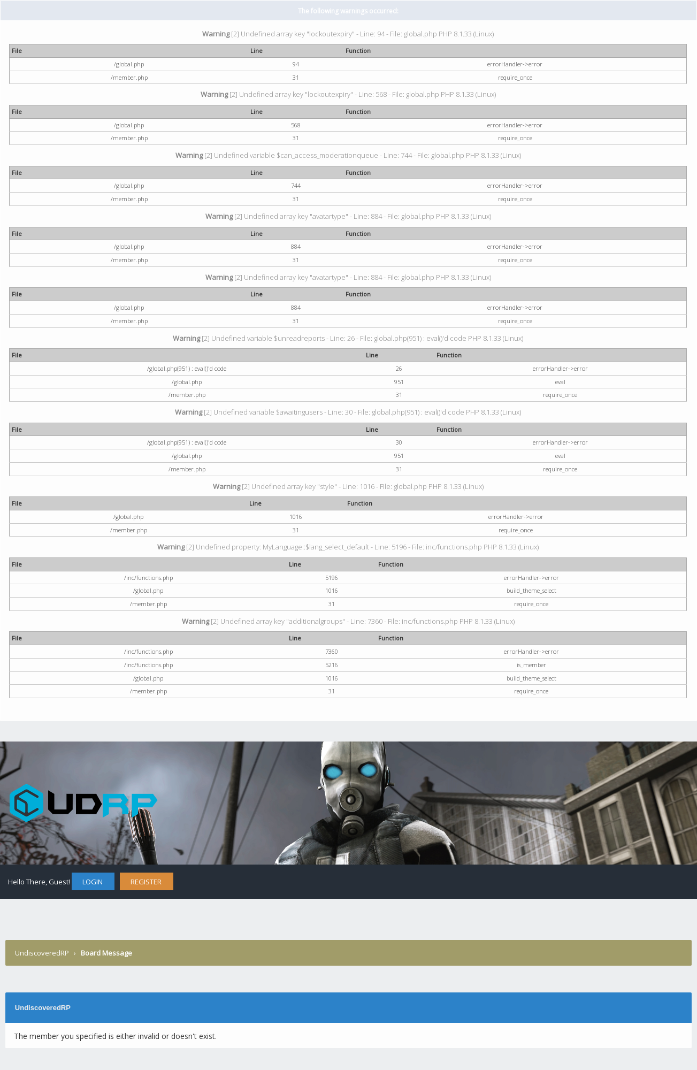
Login (92, 881)
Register (146, 881)
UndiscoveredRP (42, 953)
